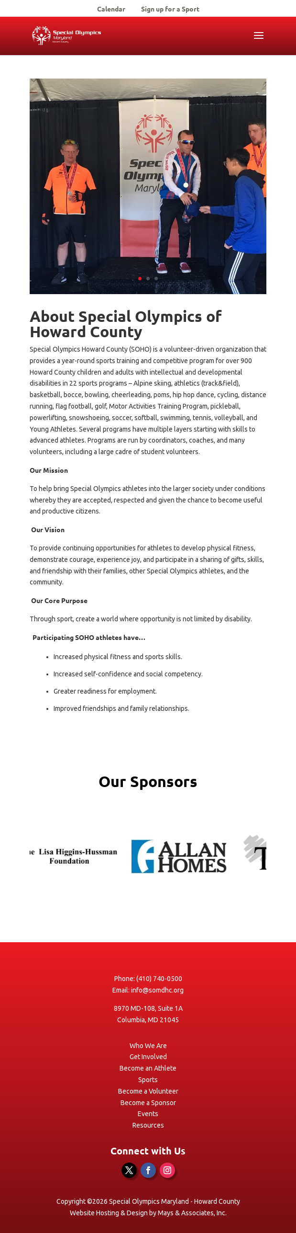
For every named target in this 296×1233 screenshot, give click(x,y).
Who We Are (148, 1046)
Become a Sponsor (148, 1103)
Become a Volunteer (148, 1091)
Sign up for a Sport (170, 9)
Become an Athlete (148, 1068)
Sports (148, 1080)
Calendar (111, 9)
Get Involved (148, 1057)
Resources (148, 1125)
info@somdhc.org (157, 990)
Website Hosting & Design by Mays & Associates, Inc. (148, 1213)
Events (148, 1114)
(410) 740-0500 (159, 978)
